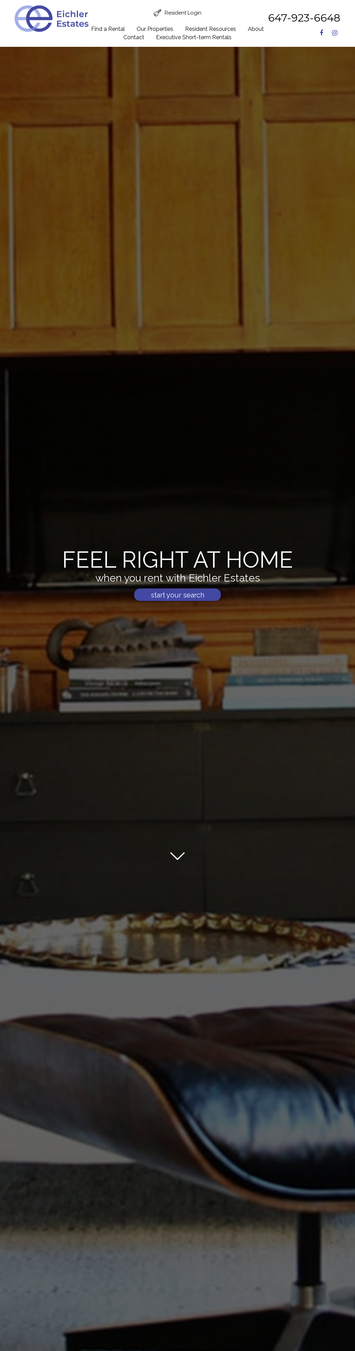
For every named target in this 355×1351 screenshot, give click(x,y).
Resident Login (183, 13)
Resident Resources (210, 29)
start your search (177, 595)
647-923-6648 (304, 17)
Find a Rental (108, 29)
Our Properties (155, 29)
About (256, 29)
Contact (133, 37)
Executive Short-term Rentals (194, 37)
